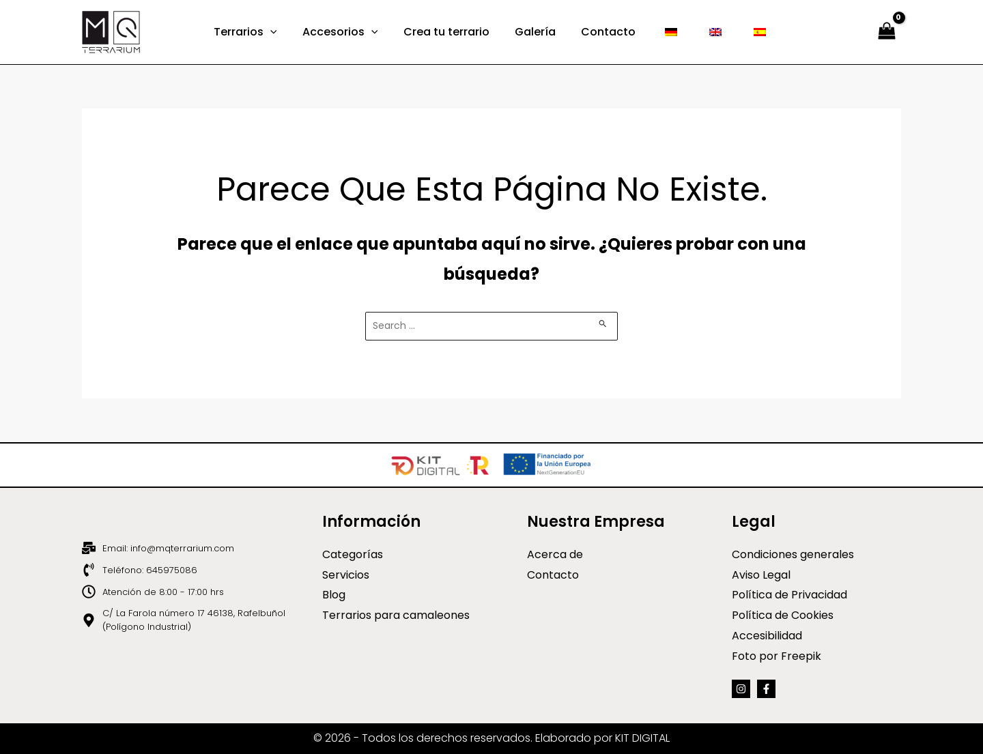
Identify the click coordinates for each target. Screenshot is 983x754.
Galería (537, 32)
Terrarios (257, 32)
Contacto (607, 32)
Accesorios (349, 32)
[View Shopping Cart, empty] (886, 32)
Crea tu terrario (452, 32)
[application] (282, 32)
